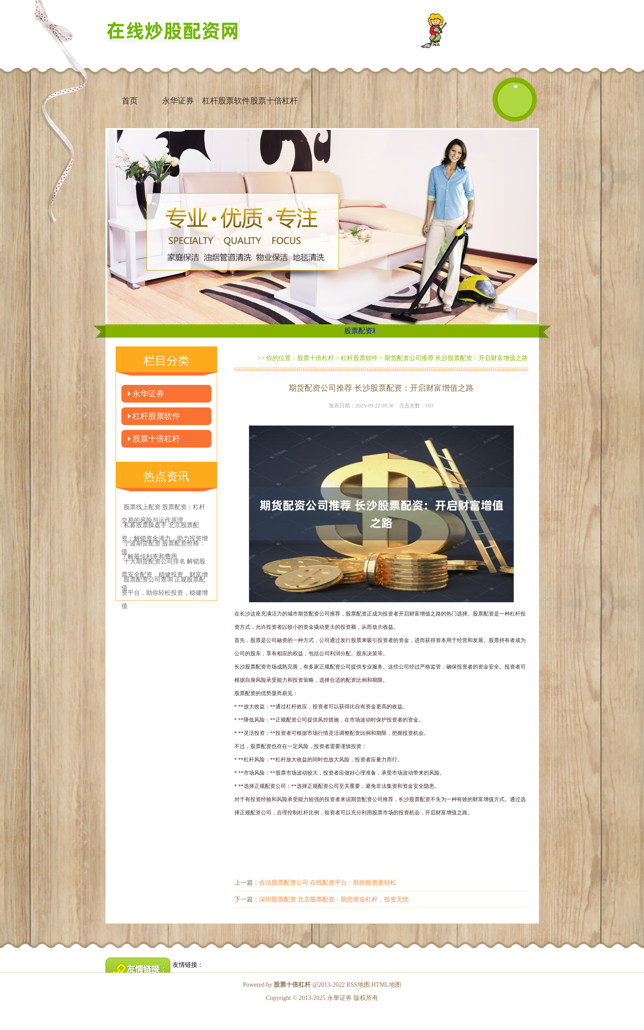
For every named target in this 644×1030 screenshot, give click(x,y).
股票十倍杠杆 (274, 100)
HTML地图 (386, 984)
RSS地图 (358, 984)
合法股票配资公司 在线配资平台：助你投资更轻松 (328, 882)
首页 (130, 100)
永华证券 (178, 100)
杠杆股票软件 (226, 100)
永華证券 (339, 998)
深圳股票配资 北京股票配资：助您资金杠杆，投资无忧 (334, 899)
